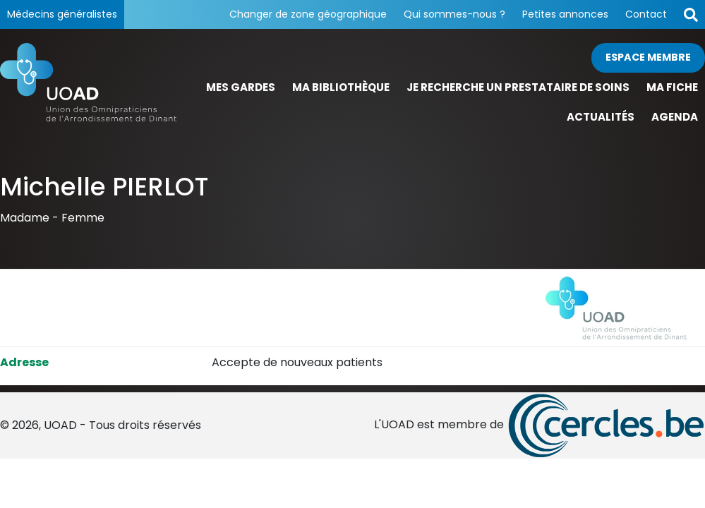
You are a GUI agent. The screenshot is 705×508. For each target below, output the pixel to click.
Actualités (600, 116)
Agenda (674, 116)
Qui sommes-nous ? (454, 14)
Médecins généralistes (62, 14)
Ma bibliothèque (341, 87)
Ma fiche (672, 87)
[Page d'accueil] (88, 88)
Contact (646, 14)
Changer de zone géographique (308, 14)
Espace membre (648, 57)
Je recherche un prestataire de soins (517, 87)
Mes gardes (240, 87)
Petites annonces (565, 14)
